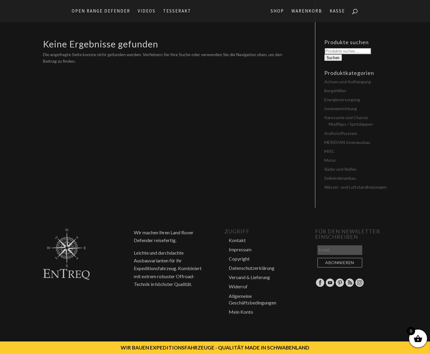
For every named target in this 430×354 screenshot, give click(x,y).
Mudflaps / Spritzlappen (351, 124)
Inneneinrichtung (340, 108)
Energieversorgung (342, 99)
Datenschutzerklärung (251, 268)
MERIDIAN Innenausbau (347, 142)
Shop (277, 11)
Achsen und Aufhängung (347, 81)
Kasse (337, 11)
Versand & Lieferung (249, 277)
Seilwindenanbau (340, 178)
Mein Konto (241, 312)
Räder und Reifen (340, 169)
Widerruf (238, 286)
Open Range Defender (101, 11)
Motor (330, 160)
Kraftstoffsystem (340, 133)
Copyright (239, 258)
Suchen (333, 57)
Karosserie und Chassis (346, 117)
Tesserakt (177, 11)
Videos (147, 11)
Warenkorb (306, 11)
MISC (329, 151)
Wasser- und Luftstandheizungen (355, 187)
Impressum (240, 249)
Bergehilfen (335, 90)
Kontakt (237, 240)
